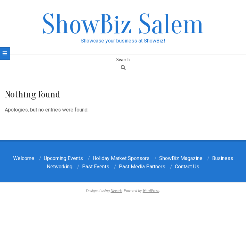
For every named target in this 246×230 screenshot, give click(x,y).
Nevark (116, 190)
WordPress (151, 190)
